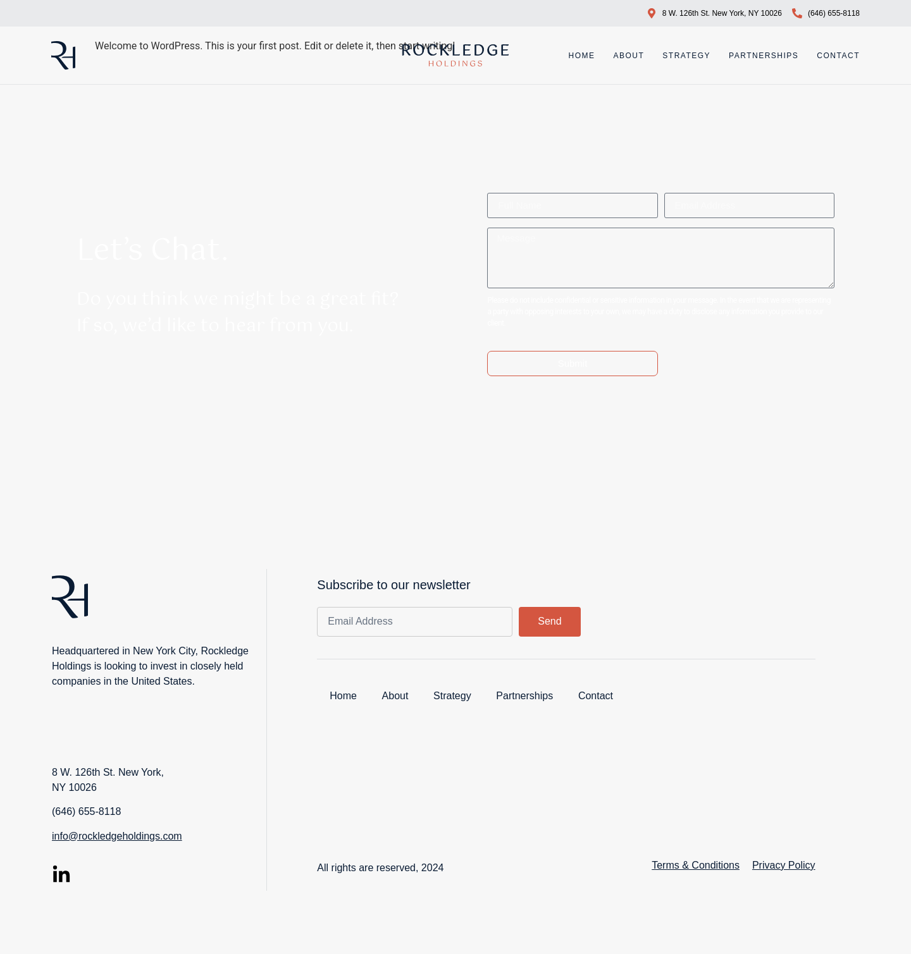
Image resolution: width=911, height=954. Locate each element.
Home (581, 55)
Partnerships (763, 55)
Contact (838, 55)
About (628, 55)
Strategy (686, 55)
